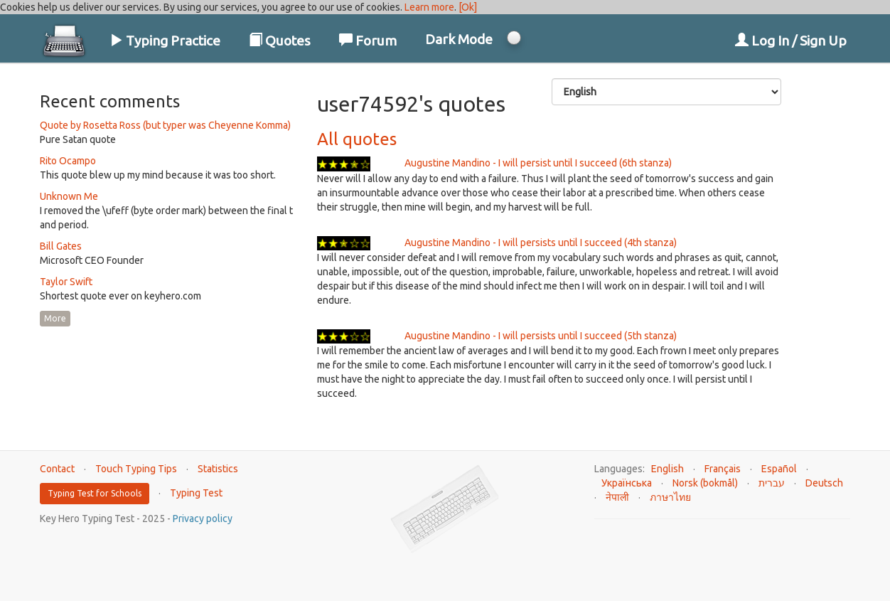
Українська (626, 483)
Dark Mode (459, 39)
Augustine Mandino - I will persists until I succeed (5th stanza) (540, 335)
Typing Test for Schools (94, 493)
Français (722, 468)
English (667, 468)
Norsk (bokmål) (705, 483)
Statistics (218, 468)
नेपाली (617, 497)
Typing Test (196, 493)
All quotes (357, 139)
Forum (368, 40)
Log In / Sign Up (791, 40)
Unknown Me (69, 196)
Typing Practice (164, 40)
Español (779, 468)
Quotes (280, 40)
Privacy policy (202, 518)
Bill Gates (61, 246)
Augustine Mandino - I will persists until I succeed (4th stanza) (540, 242)
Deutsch (824, 483)
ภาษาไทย (670, 497)
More (55, 318)
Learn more (429, 7)
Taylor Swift (66, 281)
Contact (57, 468)
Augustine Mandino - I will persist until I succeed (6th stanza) (538, 163)
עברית (771, 483)
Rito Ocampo (68, 160)
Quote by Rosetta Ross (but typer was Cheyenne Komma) (165, 125)
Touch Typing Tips (136, 468)
